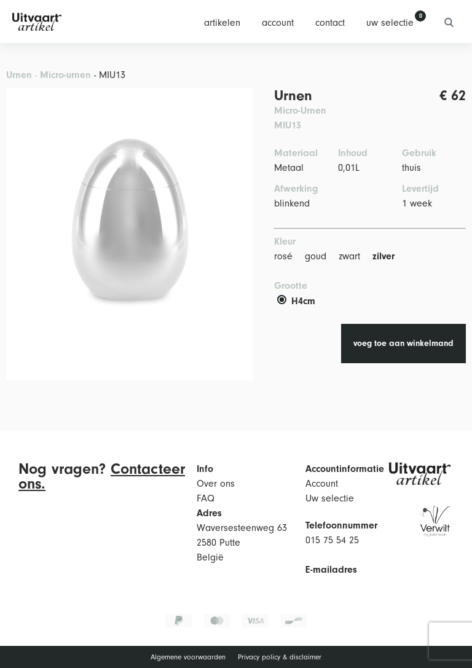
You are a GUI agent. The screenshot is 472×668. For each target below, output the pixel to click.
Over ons (216, 483)
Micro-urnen (65, 75)
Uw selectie (329, 498)
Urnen (19, 75)
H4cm (296, 301)
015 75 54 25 (332, 540)
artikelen (222, 22)
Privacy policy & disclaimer (279, 657)
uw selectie (390, 22)
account (278, 22)
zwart (349, 256)
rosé (283, 256)
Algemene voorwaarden (188, 657)
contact (330, 22)
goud (315, 256)
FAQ (205, 498)
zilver (383, 256)
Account (321, 483)
